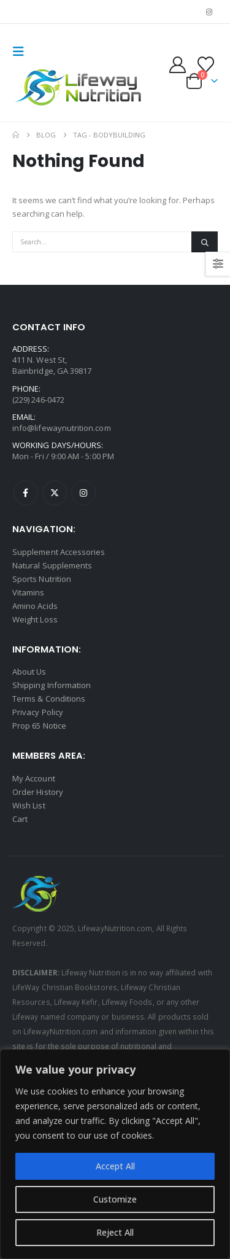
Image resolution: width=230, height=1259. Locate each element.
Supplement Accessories (58, 551)
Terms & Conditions (48, 698)
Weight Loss (35, 619)
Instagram (83, 493)
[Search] (204, 241)
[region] (115, 1154)
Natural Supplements (52, 565)
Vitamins (28, 592)
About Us (29, 671)
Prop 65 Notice (39, 725)
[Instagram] (209, 12)
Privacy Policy (37, 712)
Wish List (28, 805)
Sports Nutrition (41, 578)
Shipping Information (51, 685)
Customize (115, 1199)
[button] (22, 51)
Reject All (115, 1232)
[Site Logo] (79, 88)
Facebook (25, 493)
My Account (33, 778)
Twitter (54, 493)
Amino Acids (35, 605)
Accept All (115, 1166)
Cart (20, 818)
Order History (37, 791)
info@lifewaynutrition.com (61, 427)
